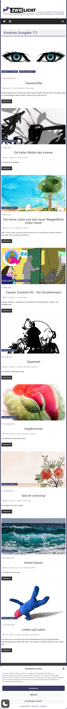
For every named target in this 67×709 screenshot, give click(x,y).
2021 (6, 157)
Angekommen (33, 428)
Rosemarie (33, 434)
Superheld (33, 361)
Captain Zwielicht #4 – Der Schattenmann (33, 292)
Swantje (24, 157)
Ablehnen (33, 695)
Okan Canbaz (30, 88)
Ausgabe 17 (8, 88)
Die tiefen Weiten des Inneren (33, 152)
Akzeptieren (33, 688)
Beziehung (26, 635)
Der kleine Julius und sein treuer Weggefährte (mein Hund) (33, 221)
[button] (63, 669)
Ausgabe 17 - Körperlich (9, 71)
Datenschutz (35, 706)
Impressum (43, 706)
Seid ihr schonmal (33, 495)
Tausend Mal (33, 83)
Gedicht (15, 88)
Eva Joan (20, 568)
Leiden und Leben (33, 629)
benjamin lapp (21, 367)
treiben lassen (33, 562)
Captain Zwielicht (7, 281)
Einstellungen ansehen (33, 701)
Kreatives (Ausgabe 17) (27, 71)
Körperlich (22, 88)
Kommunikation (35, 635)
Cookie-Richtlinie (25, 706)
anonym (11, 228)
